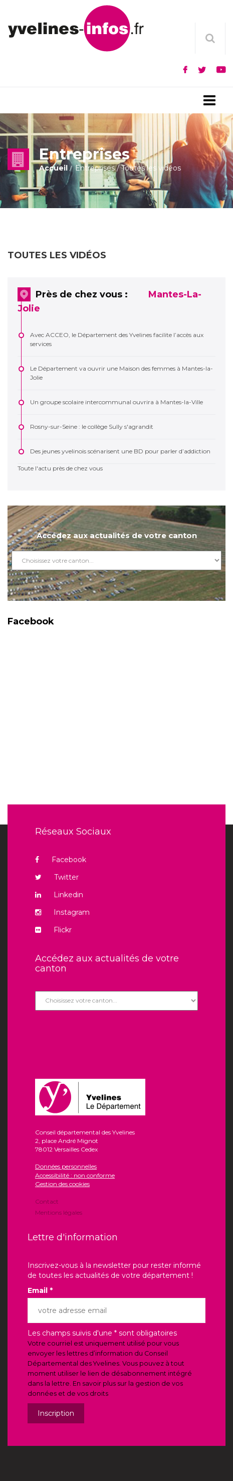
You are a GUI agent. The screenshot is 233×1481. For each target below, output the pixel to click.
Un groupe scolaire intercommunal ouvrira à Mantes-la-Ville (116, 402)
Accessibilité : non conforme (75, 1175)
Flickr (53, 929)
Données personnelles (66, 1166)
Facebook (60, 859)
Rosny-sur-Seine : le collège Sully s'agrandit (91, 426)
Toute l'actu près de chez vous (60, 468)
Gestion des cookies (62, 1184)
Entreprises (95, 168)
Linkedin (59, 894)
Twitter (57, 877)
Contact (47, 1202)
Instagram (62, 912)
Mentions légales (58, 1212)
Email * (40, 1290)
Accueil (53, 168)
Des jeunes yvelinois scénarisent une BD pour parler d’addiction (120, 451)
